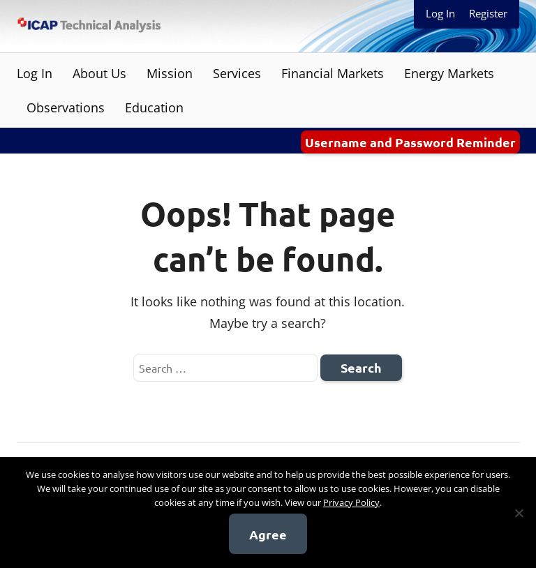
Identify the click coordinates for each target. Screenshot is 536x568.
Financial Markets (332, 73)
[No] (519, 513)
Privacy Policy (351, 502)
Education (154, 107)
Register (488, 13)
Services (237, 73)
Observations (66, 107)
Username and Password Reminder (410, 142)
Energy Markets (449, 73)
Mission (170, 73)
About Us (99, 73)
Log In (440, 13)
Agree (268, 534)
